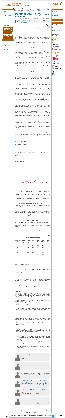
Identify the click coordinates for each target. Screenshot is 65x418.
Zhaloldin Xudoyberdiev (43, 354)
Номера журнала (36, 8)
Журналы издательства (12, 8)
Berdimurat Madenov (43, 371)
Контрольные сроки (7, 14)
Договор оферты (6, 25)
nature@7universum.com (7, 49)
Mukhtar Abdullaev (43, 362)
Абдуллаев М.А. (24, 20)
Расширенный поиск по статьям (56, 17)
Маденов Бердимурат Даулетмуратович (28, 371)
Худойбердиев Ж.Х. (19, 20)
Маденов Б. (29, 20)
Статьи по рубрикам (56, 12)
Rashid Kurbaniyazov (43, 380)
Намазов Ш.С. (17, 21)
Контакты (52, 8)
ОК (53, 415)
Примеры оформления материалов (7, 24)
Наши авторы (55, 14)
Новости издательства (56, 15)
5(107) (17, 22)
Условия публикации (7, 21)
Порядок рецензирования (8, 15)
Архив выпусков (55, 11)
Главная (4, 8)
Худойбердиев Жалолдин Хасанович (28, 354)
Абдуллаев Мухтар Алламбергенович (28, 362)
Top (61, 415)
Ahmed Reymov (43, 389)
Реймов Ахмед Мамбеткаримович (28, 389)
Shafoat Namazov (43, 398)
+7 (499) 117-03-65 (6, 45)
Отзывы (57, 8)
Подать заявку (7, 33)
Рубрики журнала (6, 12)
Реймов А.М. (39, 20)
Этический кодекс (45, 8)
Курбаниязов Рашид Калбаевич (28, 380)
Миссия (5, 11)
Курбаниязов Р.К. (34, 20)
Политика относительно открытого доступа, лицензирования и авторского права (7, 18)
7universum (6, 46)
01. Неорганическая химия (24, 22)
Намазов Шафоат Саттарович (28, 398)
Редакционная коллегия (25, 8)
